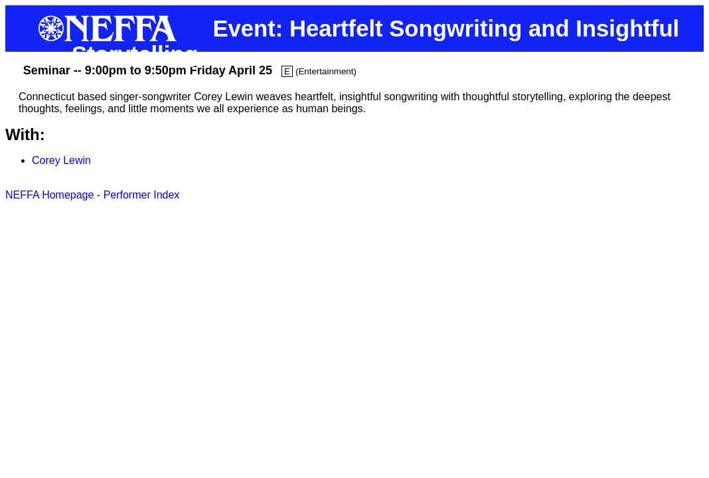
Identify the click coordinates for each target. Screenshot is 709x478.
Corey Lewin (61, 160)
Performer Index (142, 194)
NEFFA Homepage (49, 194)
